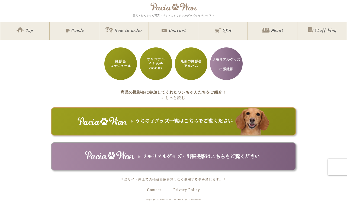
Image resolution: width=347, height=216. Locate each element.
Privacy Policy (186, 190)
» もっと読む (173, 97)
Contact (154, 190)
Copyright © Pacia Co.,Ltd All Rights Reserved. (173, 199)
